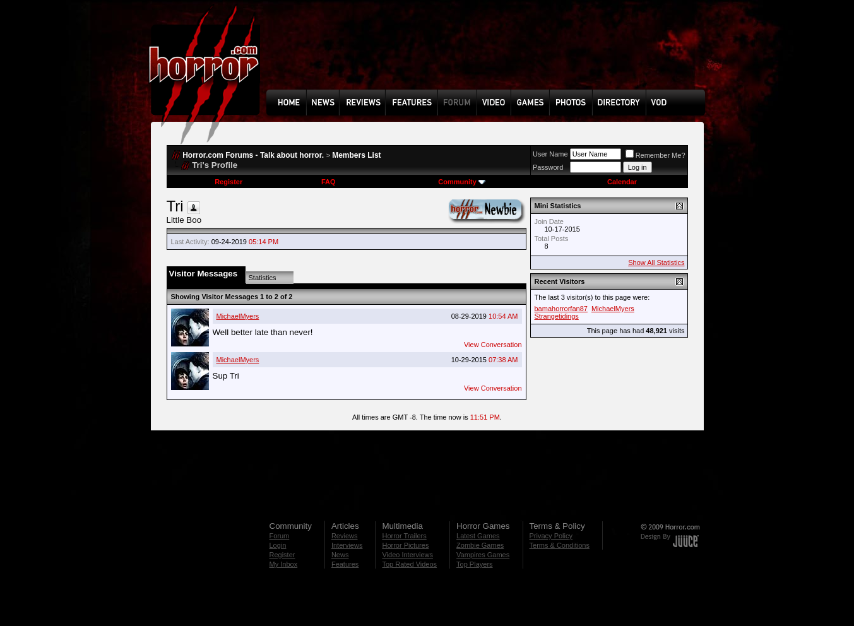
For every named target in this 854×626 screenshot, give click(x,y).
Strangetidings (557, 316)
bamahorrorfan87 (561, 308)
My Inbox (284, 564)
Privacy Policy (551, 536)
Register (228, 182)
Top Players (474, 564)
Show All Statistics (656, 262)
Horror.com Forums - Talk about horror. (253, 155)
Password (548, 167)
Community (461, 182)
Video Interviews (407, 554)
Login (278, 545)
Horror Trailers (404, 536)
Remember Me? (655, 155)
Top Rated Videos (409, 564)
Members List (356, 155)
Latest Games (477, 536)
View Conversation (493, 344)
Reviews (344, 536)
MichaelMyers (237, 316)
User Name (550, 154)
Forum (280, 536)
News (340, 554)
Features (345, 564)
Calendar (622, 182)
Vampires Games (482, 554)
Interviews (347, 545)
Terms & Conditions (560, 545)
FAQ (328, 182)
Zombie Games (480, 545)
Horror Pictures (405, 545)
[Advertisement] (490, 54)
